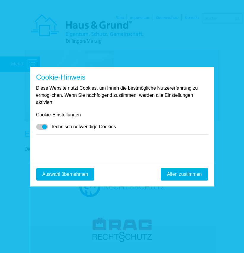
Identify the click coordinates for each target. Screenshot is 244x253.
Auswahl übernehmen (65, 174)
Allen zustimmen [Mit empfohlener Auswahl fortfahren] (184, 174)
